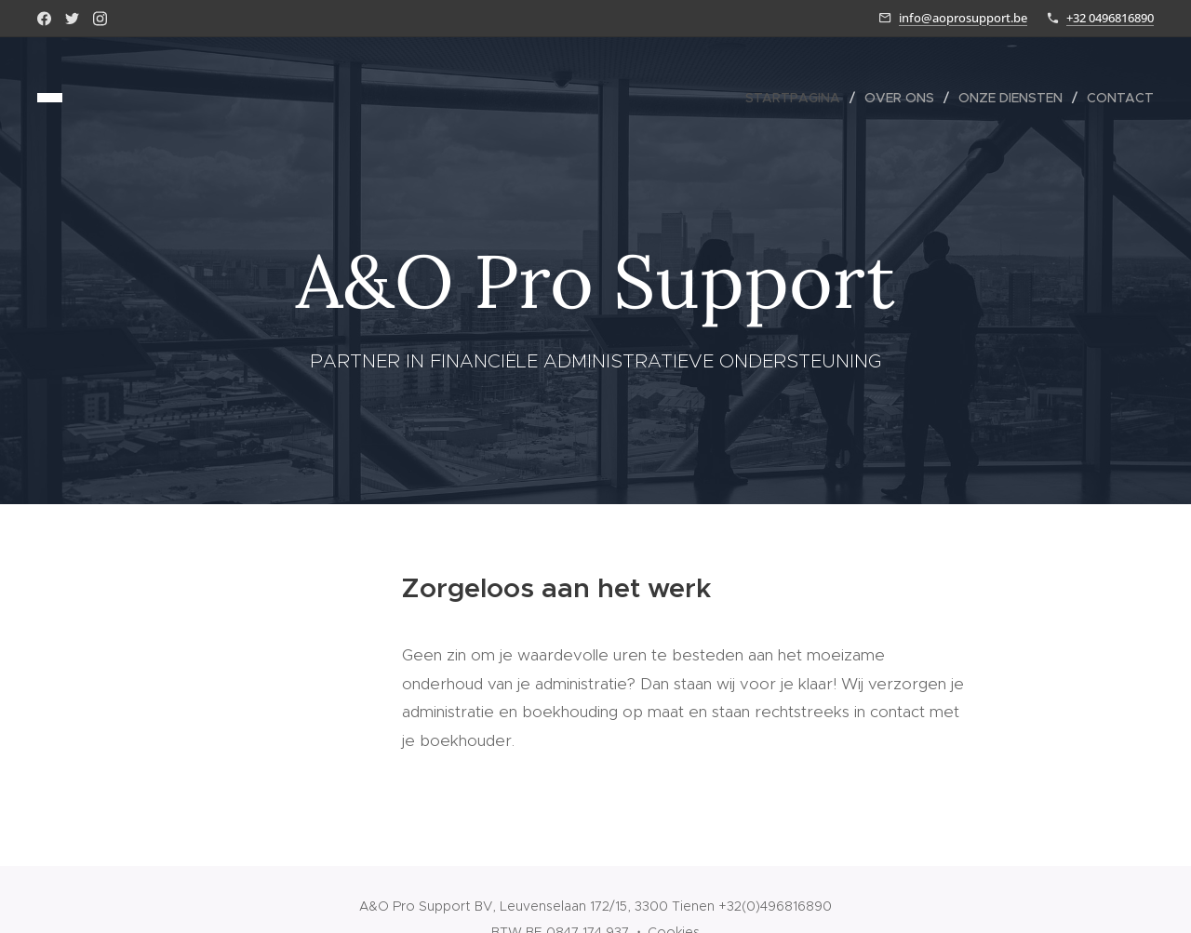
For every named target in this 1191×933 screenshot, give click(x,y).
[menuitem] (798, 97)
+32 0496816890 (1110, 17)
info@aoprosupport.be (963, 17)
